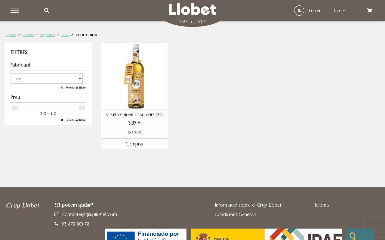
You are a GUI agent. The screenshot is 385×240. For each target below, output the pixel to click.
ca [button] (340, 10)
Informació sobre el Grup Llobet (248, 205)
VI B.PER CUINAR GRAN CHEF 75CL (134, 115)
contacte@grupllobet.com (89, 214)
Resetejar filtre (75, 87)
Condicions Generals (235, 214)
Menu (15, 10)
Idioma (322, 205)
